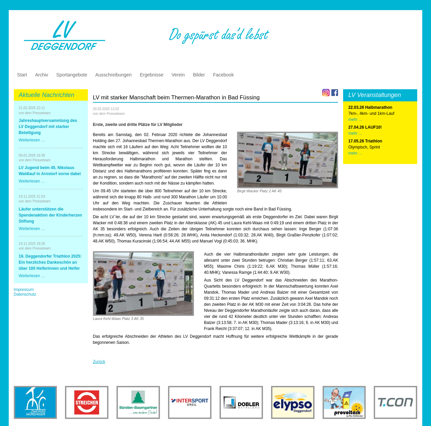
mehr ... (355, 119)
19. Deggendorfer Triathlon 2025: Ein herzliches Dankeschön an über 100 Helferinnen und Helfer (50, 262)
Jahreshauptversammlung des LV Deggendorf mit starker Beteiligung (48, 126)
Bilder (199, 74)
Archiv (41, 74)
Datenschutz (25, 294)
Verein (178, 74)
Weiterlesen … (32, 140)
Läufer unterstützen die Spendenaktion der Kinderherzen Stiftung (50, 215)
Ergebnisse (151, 74)
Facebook (223, 74)
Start (22, 74)
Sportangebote (71, 74)
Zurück (99, 361)
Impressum (24, 289)
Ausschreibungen (113, 74)
